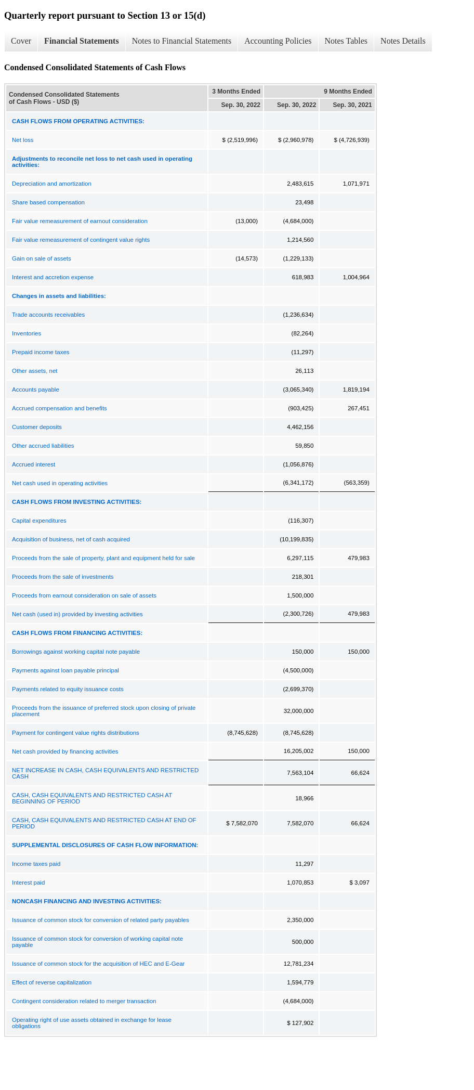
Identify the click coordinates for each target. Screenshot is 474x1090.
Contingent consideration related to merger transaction (84, 1001)
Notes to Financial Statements (182, 40)
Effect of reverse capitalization (51, 982)
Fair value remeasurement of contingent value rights (81, 240)
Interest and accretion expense (53, 277)
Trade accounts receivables (48, 315)
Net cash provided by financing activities (65, 751)
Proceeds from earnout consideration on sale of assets (84, 595)
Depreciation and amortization (51, 183)
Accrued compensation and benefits (59, 408)
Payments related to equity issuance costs (68, 689)
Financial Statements (81, 40)
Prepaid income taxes (41, 352)
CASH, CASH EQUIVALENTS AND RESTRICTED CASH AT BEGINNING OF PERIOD (92, 798)
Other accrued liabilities (43, 446)
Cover (21, 40)
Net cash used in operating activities (60, 483)
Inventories (26, 333)
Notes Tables (346, 40)
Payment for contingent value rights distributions (75, 733)
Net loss (23, 140)
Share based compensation (48, 202)
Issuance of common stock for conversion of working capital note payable (97, 942)
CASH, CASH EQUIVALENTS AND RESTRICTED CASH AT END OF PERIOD (104, 823)
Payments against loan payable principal (65, 670)
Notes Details (403, 40)
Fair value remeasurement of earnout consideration (80, 221)
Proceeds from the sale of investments (63, 577)
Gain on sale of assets (41, 258)
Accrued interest (33, 464)
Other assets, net (35, 371)
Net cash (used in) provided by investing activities (77, 614)
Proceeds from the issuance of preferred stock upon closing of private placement (104, 711)
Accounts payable (35, 389)
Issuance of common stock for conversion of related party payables (100, 920)
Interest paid (28, 882)
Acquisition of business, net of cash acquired (71, 539)
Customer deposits (37, 427)
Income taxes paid (36, 864)
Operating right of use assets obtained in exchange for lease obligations (92, 1023)
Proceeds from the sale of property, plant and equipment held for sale (103, 558)
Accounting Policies (277, 40)
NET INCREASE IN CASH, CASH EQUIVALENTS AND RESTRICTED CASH (105, 773)
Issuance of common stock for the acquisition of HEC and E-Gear (98, 964)
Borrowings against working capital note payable (76, 651)
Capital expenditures (39, 520)
